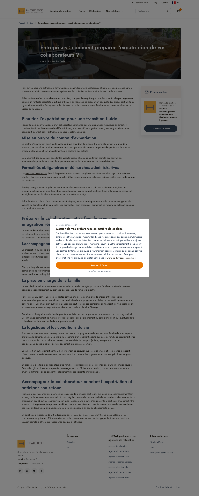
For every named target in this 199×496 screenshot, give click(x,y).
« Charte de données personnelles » (120, 257)
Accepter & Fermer (99, 265)
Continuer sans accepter (66, 224)
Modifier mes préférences (99, 271)
